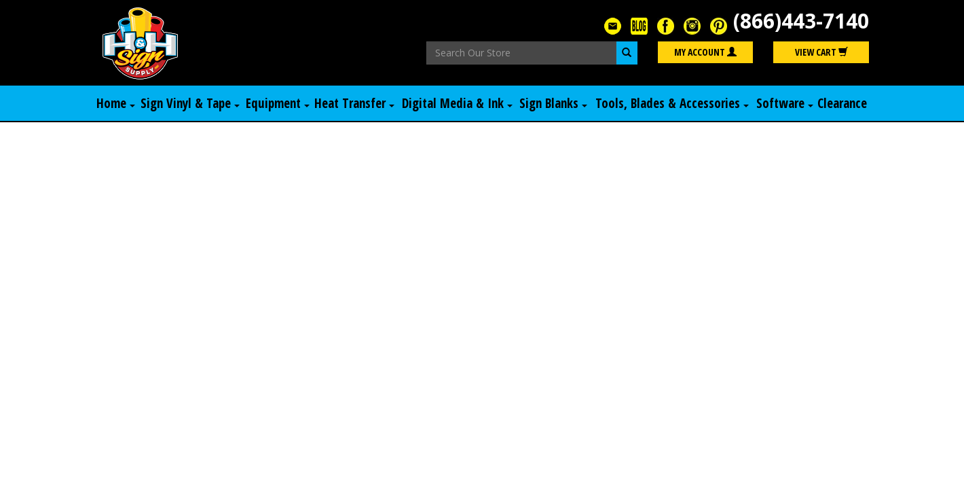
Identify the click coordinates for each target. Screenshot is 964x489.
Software (784, 103)
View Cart (821, 52)
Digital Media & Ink (457, 103)
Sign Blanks (553, 103)
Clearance (842, 103)
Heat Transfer (354, 103)
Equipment (278, 103)
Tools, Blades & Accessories (672, 103)
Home (115, 103)
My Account (705, 52)
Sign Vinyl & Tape (190, 103)
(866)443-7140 (801, 21)
